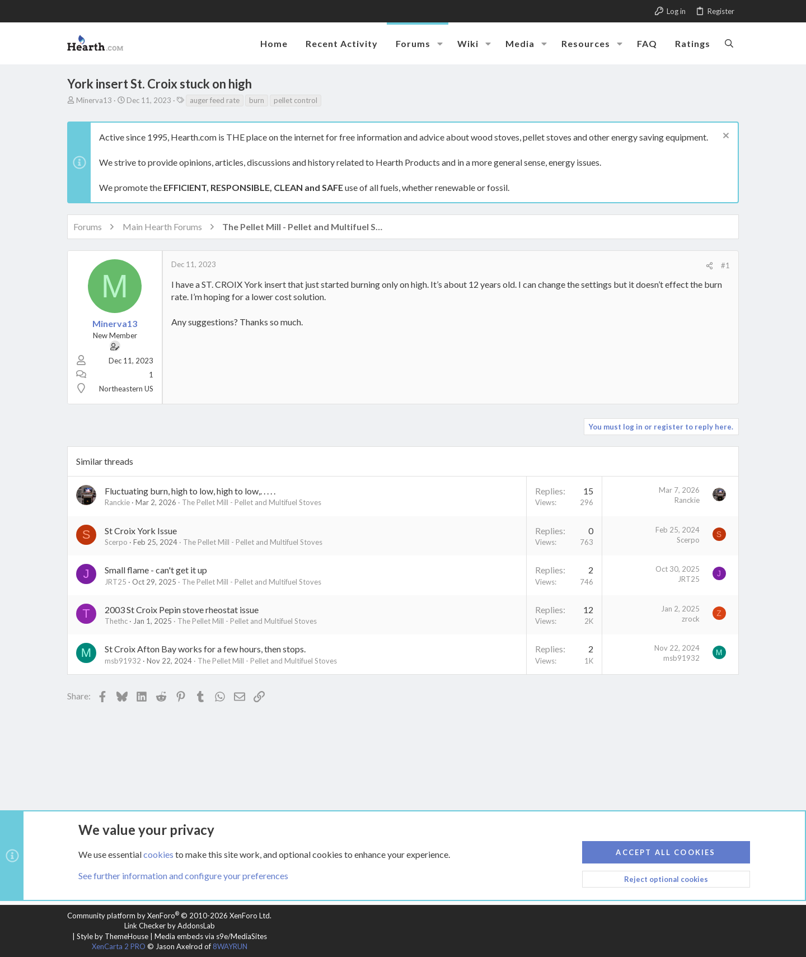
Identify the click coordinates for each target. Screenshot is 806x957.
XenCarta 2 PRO (119, 946)
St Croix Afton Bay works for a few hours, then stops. (205, 648)
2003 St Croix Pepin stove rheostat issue (182, 609)
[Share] (709, 265)
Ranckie (117, 502)
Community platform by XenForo (169, 915)
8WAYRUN (230, 946)
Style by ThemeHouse (112, 936)
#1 (725, 265)
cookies (158, 853)
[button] (440, 43)
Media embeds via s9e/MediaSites (210, 936)
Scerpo (116, 542)
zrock (691, 618)
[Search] (729, 43)
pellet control (295, 100)
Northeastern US (126, 388)
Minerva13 (94, 100)
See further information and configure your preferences (183, 875)
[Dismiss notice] (724, 137)
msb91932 (123, 660)
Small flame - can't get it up (156, 569)
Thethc (116, 621)
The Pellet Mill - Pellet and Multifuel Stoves (251, 502)
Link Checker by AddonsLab (169, 925)
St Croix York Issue (141, 530)
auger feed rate (215, 100)
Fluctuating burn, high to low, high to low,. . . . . (190, 490)
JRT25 (115, 581)
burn (256, 100)
